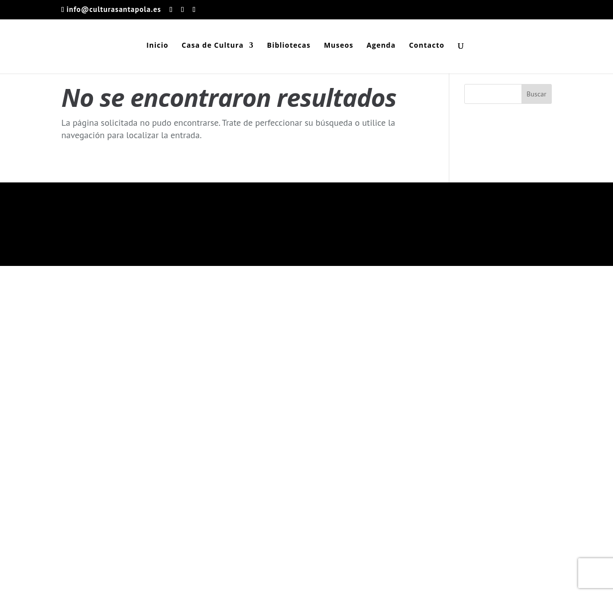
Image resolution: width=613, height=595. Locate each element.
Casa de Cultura (213, 46)
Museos (338, 46)
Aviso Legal (479, 378)
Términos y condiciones (441, 363)
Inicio (157, 46)
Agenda (381, 46)
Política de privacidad (519, 363)
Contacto (426, 46)
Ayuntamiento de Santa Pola (190, 581)
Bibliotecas (288, 46)
